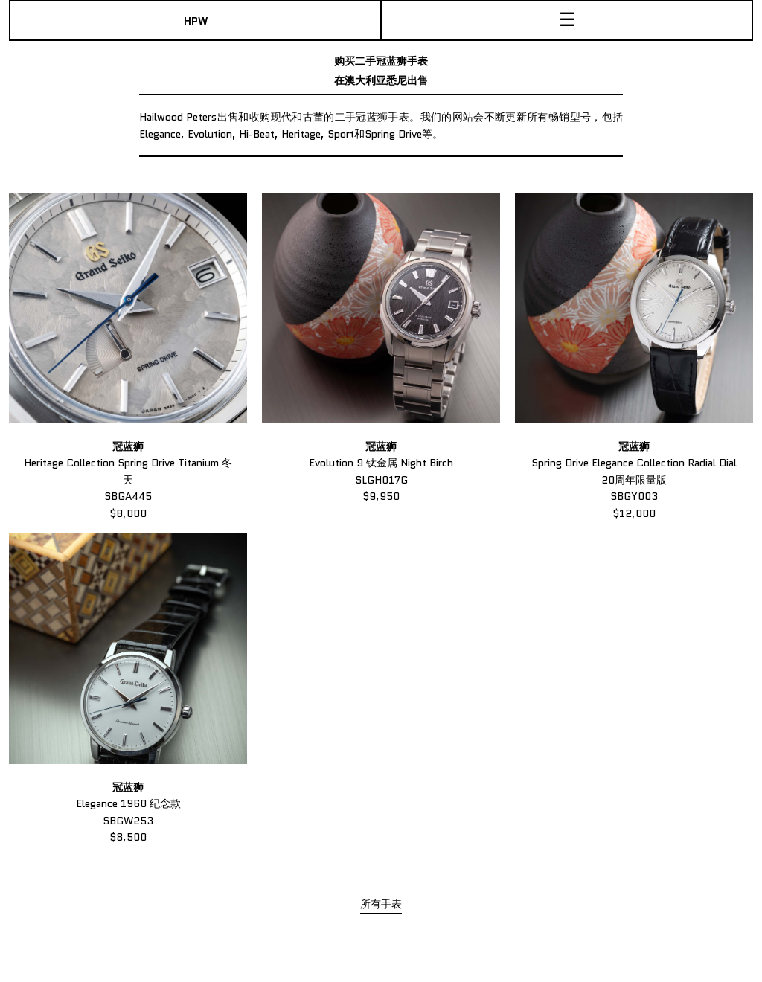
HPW (196, 20)
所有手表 (381, 903)
